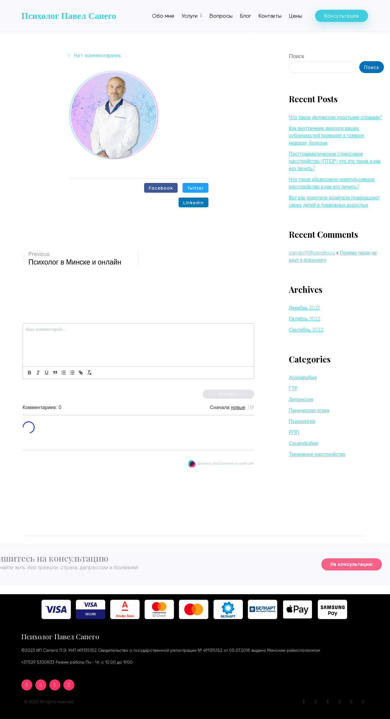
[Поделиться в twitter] (195, 188)
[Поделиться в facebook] (161, 188)
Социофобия (303, 443)
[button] (341, 16)
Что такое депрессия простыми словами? (335, 117)
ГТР (293, 388)
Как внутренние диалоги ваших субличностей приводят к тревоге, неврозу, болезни (327, 135)
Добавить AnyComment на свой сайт (225, 463)
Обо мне (163, 15)
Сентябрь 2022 (306, 330)
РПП (294, 432)
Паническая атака (309, 410)
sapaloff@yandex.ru (312, 253)
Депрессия (301, 399)
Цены (295, 15)
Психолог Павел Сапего (68, 16)
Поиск (296, 56)
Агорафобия (303, 377)
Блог (245, 15)
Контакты (270, 15)
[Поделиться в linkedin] (193, 202)
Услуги (192, 15)
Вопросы (220, 15)
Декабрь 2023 (304, 308)
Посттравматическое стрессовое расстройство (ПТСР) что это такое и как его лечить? (335, 161)
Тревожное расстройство (317, 454)
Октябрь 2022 (304, 319)
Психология (302, 421)
